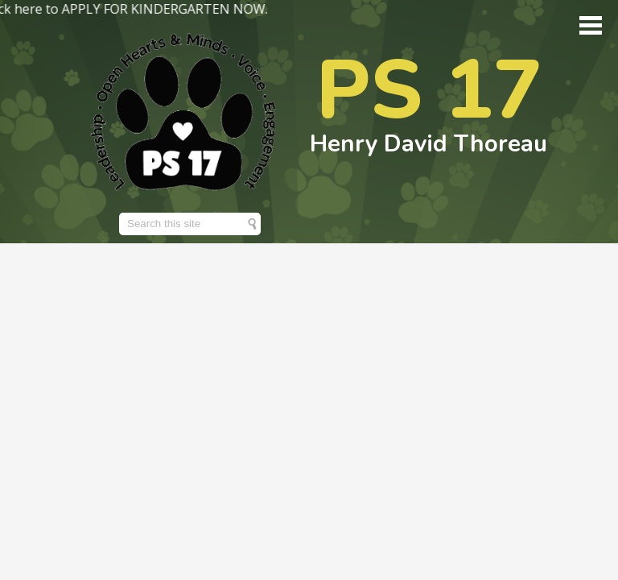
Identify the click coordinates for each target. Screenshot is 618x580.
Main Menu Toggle (590, 25)
